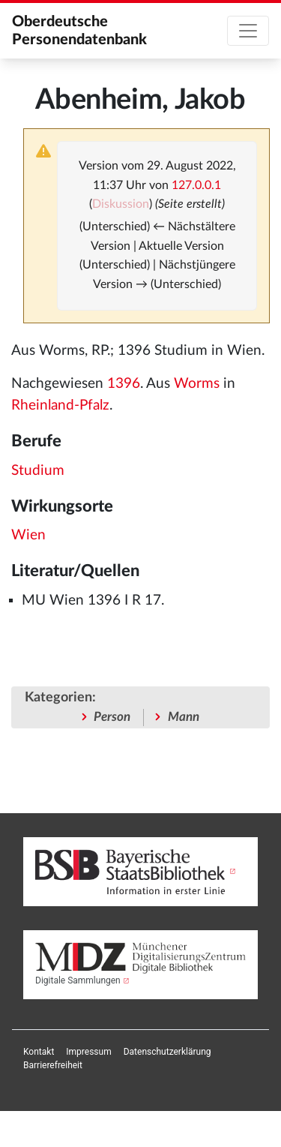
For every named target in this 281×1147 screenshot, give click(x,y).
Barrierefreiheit (52, 1065)
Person (112, 716)
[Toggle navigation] (248, 31)
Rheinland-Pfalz (60, 405)
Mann (183, 716)
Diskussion (120, 204)
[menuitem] (38, 1051)
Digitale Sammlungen (78, 980)
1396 (123, 384)
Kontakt (38, 1051)
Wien (28, 535)
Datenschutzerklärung (167, 1051)
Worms (197, 384)
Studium (37, 471)
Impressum (88, 1051)
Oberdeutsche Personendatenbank (79, 30)
